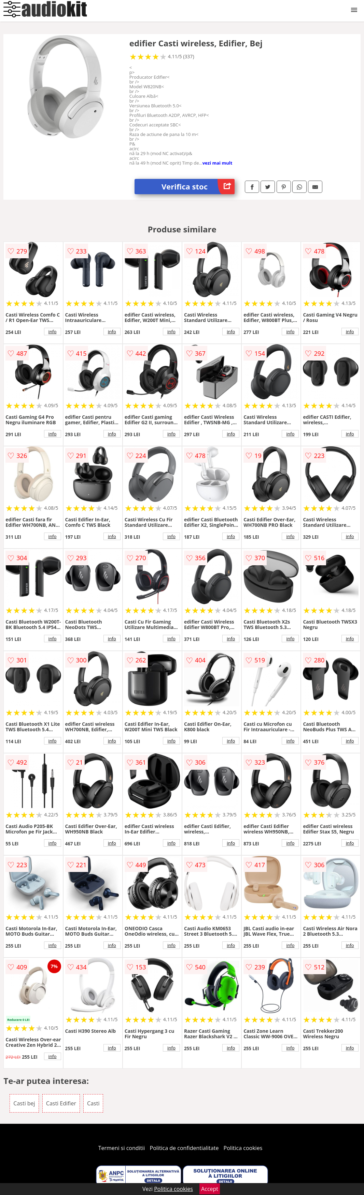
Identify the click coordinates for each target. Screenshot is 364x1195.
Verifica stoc (198, 186)
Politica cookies (243, 1148)
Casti (93, 1103)
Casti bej (24, 1103)
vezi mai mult (217, 163)
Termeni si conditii (121, 1148)
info (52, 331)
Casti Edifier (61, 1103)
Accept (209, 1189)
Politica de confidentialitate (184, 1148)
